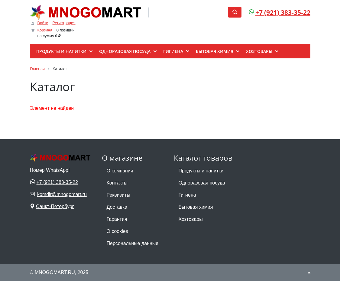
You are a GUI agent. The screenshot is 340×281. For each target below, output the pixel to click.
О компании (120, 170)
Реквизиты (118, 195)
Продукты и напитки (201, 170)
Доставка (117, 207)
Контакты (117, 182)
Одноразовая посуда (202, 182)
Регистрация (64, 23)
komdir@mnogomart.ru (62, 194)
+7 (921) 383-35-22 (282, 12)
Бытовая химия (196, 207)
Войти (42, 23)
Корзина (45, 30)
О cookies (117, 231)
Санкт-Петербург (55, 206)
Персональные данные (133, 243)
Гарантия (117, 219)
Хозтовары (191, 219)
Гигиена (187, 195)
